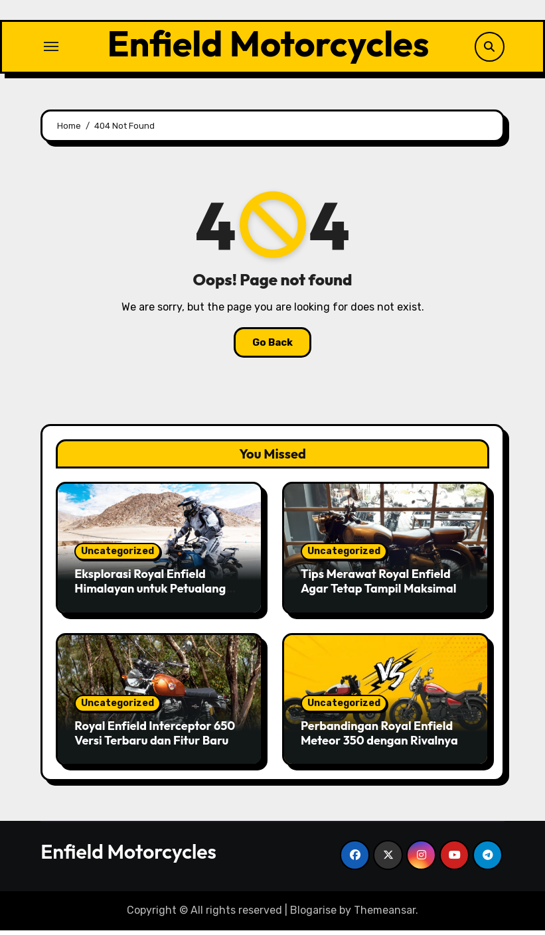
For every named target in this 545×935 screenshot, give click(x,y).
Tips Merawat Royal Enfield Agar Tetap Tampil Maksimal (379, 586)
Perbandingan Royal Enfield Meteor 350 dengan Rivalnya (379, 738)
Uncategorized (117, 556)
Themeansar (385, 915)
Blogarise (313, 915)
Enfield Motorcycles (268, 46)
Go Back (272, 347)
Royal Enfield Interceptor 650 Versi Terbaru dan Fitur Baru (154, 738)
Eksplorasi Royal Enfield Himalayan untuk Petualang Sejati (150, 593)
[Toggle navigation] (51, 49)
